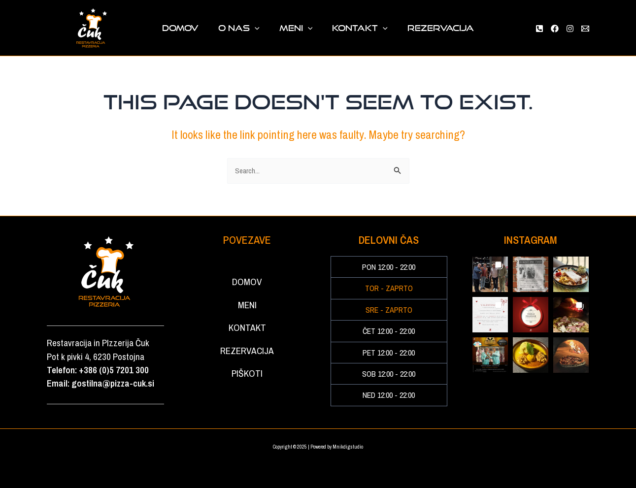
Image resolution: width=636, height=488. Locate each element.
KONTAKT (352, 28)
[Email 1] (585, 29)
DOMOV (196, 28)
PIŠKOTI (247, 409)
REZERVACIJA (425, 28)
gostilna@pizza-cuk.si (112, 384)
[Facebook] (555, 29)
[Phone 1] (539, 29)
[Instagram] (570, 29)
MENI (296, 28)
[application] (263, 28)
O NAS (247, 28)
